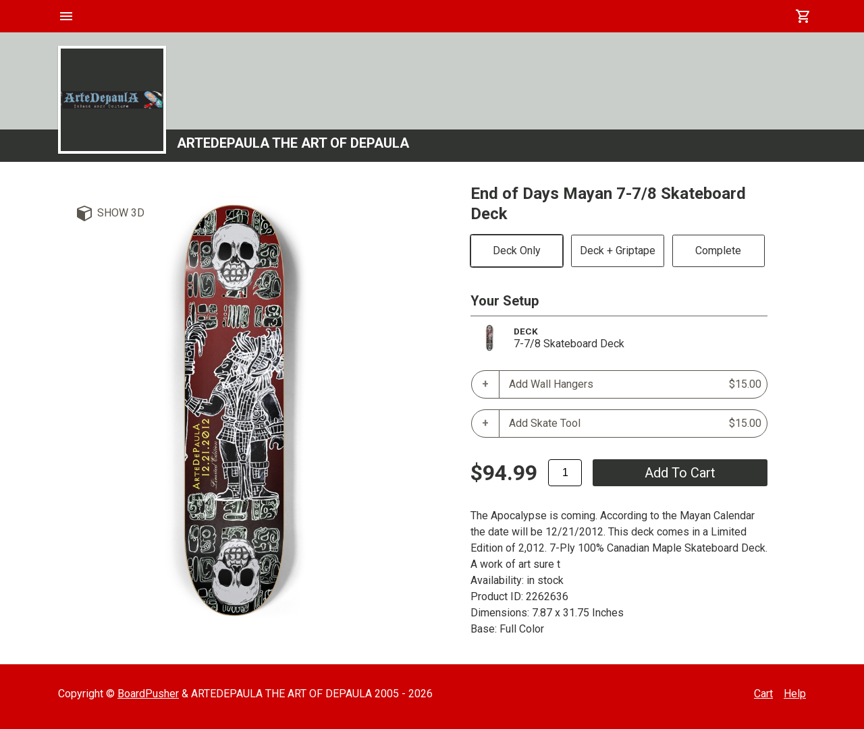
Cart (763, 693)
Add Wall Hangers (635, 384)
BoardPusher (148, 693)
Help (795, 693)
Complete (718, 250)
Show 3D (120, 212)
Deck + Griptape (617, 250)
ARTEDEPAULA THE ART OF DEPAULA (293, 143)
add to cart (680, 473)
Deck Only (517, 250)
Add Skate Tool (635, 423)
